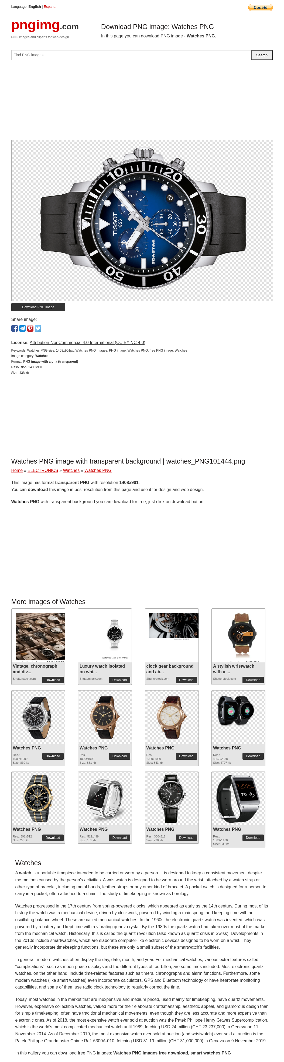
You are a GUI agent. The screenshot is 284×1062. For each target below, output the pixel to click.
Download (53, 680)
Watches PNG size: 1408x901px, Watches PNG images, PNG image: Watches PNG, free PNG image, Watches (107, 350)
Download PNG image (38, 307)
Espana (49, 7)
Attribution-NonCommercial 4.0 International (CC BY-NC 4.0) (87, 342)
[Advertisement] (142, 102)
